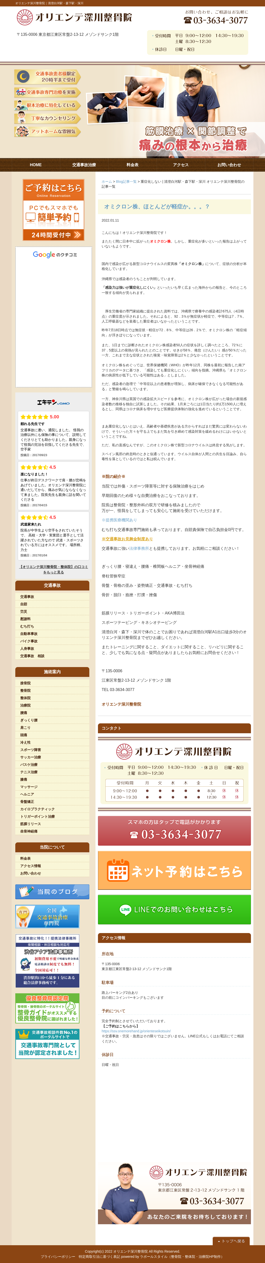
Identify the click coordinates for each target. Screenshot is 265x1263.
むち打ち (27, 626)
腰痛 (23, 713)
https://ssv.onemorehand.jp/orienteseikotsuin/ (136, 1031)
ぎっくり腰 (29, 720)
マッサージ (29, 787)
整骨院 (25, 691)
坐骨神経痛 (29, 831)
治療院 (25, 705)
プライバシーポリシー (58, 1257)
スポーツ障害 (30, 750)
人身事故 (27, 649)
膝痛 (23, 779)
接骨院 (25, 683)
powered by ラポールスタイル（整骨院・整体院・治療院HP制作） (172, 1257)
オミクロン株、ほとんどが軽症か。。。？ (157, 207)
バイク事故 (29, 641)
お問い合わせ (30, 873)
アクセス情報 (30, 866)
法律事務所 (139, 548)
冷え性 (25, 742)
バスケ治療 (29, 765)
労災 (23, 611)
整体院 (25, 698)
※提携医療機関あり (119, 520)
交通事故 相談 (32, 656)
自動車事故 (29, 634)
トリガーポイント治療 (37, 816)
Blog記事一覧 (126, 181)
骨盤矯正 (27, 802)
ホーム (107, 181)
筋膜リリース (30, 824)
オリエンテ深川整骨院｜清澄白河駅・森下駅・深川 (49, 3)
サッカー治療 (30, 757)
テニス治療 (29, 772)
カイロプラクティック (37, 809)
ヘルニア (27, 794)
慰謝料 (25, 619)
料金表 (25, 858)
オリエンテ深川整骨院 (130, 1251)
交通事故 (27, 597)
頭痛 (23, 735)
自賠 (23, 604)
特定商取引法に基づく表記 (99, 1257)
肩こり (25, 728)
